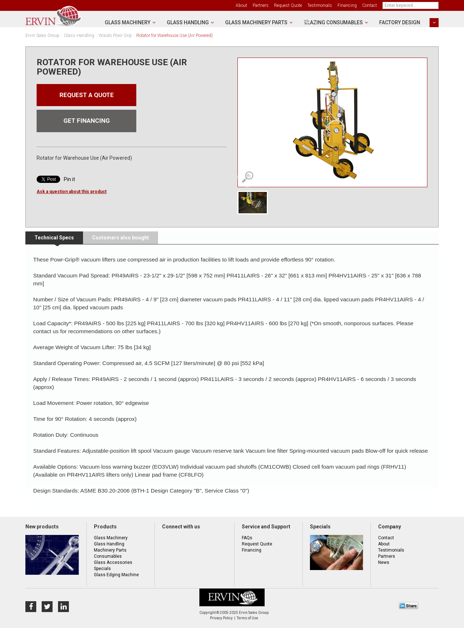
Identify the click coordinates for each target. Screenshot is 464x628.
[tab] (54, 237)
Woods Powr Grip (115, 35)
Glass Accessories (113, 562)
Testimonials (319, 5)
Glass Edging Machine (116, 574)
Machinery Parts (110, 550)
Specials (102, 568)
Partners (261, 5)
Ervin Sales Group (42, 36)
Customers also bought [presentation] (120, 237)
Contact (369, 5)
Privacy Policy (221, 618)
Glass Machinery (127, 22)
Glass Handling (188, 22)
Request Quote (288, 5)
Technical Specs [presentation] (54, 237)
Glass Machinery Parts (256, 22)
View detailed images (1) (247, 177)
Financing (347, 5)
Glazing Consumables (333, 22)
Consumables (108, 556)
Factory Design (399, 22)
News (383, 562)
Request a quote (86, 96)
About (241, 5)
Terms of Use (247, 618)
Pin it (69, 182)
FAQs (247, 537)
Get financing (86, 123)
